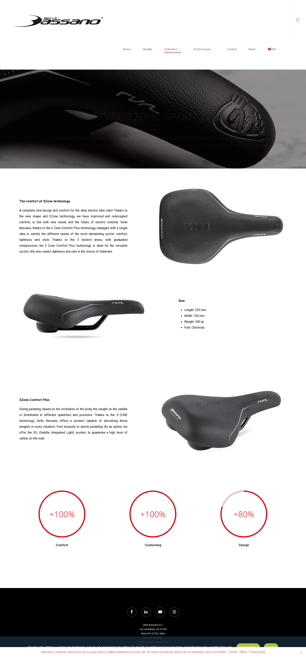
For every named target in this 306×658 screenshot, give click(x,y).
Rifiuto (243, 651)
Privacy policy (257, 651)
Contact (232, 49)
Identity (147, 49)
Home (127, 49)
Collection (172, 49)
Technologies (203, 49)
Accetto (233, 651)
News (252, 49)
